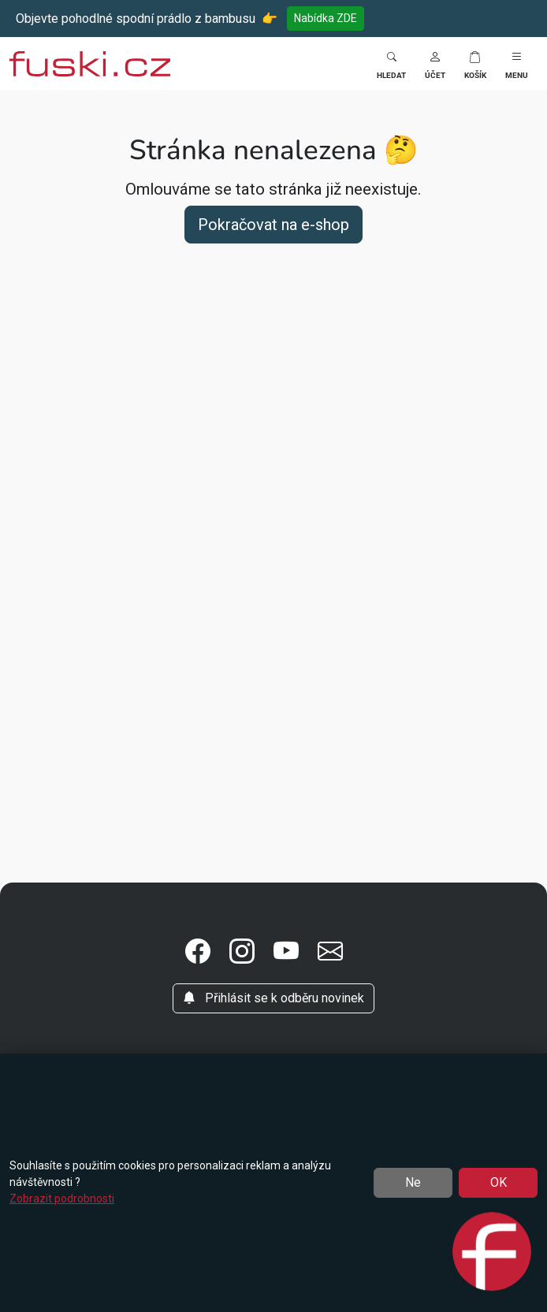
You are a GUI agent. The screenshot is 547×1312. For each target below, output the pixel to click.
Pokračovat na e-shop (273, 224)
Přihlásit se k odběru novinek (273, 998)
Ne (413, 1182)
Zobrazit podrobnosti (61, 1198)
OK (498, 1182)
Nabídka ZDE (325, 18)
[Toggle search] (391, 63)
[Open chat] (491, 1253)
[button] (435, 63)
